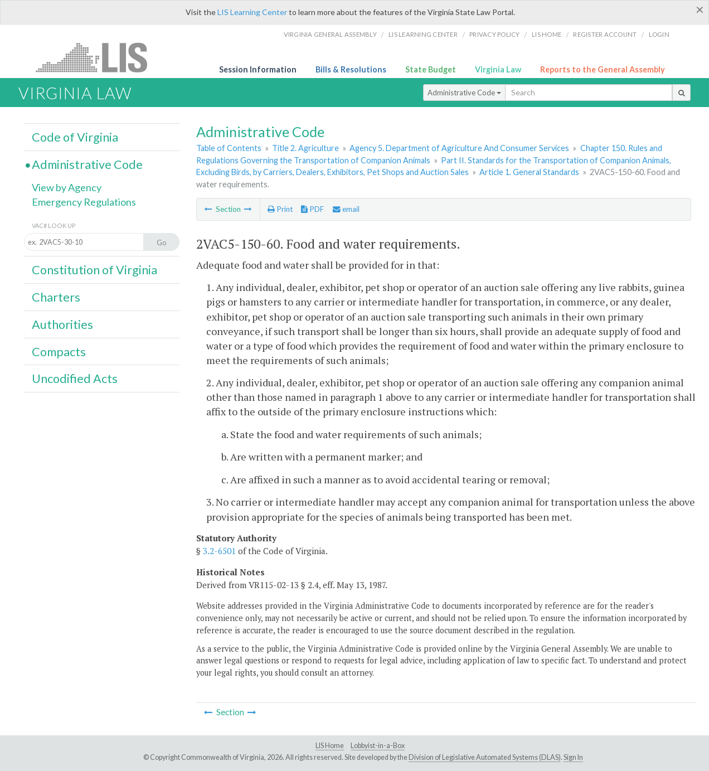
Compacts (59, 352)
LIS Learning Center (252, 12)
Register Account (605, 34)
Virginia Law (498, 69)
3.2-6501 (219, 550)
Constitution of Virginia (94, 270)
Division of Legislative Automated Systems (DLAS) (485, 757)
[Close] (700, 9)
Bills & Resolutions (350, 69)
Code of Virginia (75, 137)
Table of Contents (228, 148)
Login (659, 34)
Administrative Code (464, 92)
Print (280, 209)
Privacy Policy (494, 34)
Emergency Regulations (84, 202)
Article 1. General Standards (529, 172)
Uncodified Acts (75, 378)
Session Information (258, 69)
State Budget (430, 69)
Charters (56, 297)
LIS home (546, 34)
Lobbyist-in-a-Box (378, 745)
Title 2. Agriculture (305, 148)
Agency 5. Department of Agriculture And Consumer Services (459, 148)
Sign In (573, 757)
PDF (312, 209)
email (346, 209)
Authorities (62, 324)
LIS (98, 57)
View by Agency (66, 187)
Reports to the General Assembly (602, 69)
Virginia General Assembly (330, 34)
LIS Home (329, 745)
